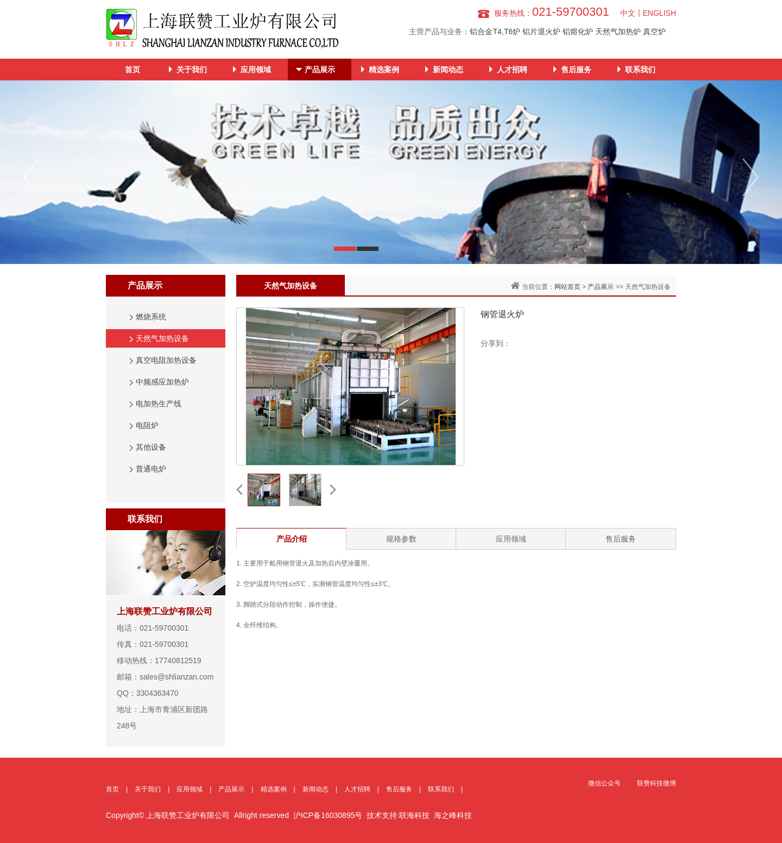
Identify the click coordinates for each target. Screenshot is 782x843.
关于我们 (191, 69)
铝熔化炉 (578, 31)
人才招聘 (512, 69)
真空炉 (654, 31)
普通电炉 (151, 468)
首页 (132, 69)
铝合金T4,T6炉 (495, 31)
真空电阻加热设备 (166, 360)
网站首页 (567, 287)
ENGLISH (659, 13)
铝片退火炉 (541, 31)
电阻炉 (147, 425)
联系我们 (640, 69)
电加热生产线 (158, 403)
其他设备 (151, 447)
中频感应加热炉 (162, 382)
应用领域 (256, 69)
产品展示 (320, 69)
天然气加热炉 (618, 31)
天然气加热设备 (162, 338)
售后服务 (576, 69)
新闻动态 (448, 69)
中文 (627, 13)
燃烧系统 (151, 316)
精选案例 (384, 69)
